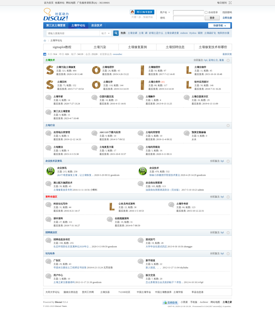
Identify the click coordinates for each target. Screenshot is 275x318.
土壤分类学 (154, 81)
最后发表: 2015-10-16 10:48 (208, 74)
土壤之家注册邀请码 (64, 282)
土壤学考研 (182, 203)
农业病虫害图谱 (154, 182)
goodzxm (115, 175)
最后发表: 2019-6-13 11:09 (205, 103)
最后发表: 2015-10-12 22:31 (190, 210)
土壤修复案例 (137, 47)
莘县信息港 (197, 292)
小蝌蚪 (93, 189)
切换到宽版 (229, 3)
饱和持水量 (223, 33)
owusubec (117, 54)
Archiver (204, 302)
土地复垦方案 (106, 147)
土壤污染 (100, 47)
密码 (162, 17)
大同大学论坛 (52, 292)
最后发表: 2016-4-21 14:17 (66, 210)
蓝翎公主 (213, 60)
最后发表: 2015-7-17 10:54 (70, 89)
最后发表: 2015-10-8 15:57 (112, 154)
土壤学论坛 (78, 25)
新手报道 (150, 260)
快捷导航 (218, 25)
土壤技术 (50, 60)
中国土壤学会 (144, 292)
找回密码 (227, 12)
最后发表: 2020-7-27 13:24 (66, 103)
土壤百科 (62, 81)
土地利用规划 (153, 147)
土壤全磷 (132, 33)
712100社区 (124, 292)
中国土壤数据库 (163, 292)
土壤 (141, 33)
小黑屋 (184, 302)
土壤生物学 (200, 67)
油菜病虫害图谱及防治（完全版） (163, 189)
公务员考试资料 (127, 203)
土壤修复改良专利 (62, 189)
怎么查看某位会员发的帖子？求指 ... (164, 282)
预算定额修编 (199, 132)
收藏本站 (59, 2)
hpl (205, 60)
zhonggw (188, 246)
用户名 (163, 12)
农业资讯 (62, 168)
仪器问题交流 (106, 96)
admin (201, 189)
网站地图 (70, 2)
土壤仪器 (105, 292)
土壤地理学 (108, 67)
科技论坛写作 (60, 203)
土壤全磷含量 (172, 33)
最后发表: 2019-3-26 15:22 (115, 74)
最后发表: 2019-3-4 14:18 (161, 89)
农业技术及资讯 (53, 161)
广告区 (57, 260)
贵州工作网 (88, 292)
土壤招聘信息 (175, 47)
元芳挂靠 (108, 267)
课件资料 (58, 218)
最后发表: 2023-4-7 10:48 (66, 118)
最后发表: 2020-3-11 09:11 (159, 154)
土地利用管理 (153, 132)
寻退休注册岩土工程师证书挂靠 (69, 267)
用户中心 (58, 275)
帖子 (104, 33)
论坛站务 (50, 253)
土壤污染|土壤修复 (66, 67)
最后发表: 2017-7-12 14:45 (161, 74)
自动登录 (211, 12)
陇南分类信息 (71, 292)
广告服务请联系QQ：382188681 (93, 2)
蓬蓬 (221, 60)
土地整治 (58, 147)
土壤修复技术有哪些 (213, 47)
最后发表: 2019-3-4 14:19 (116, 89)
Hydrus (192, 33)
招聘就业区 (51, 232)
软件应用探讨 (201, 81)
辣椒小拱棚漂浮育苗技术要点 (164, 175)
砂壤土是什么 (156, 33)
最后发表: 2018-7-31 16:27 (66, 225)
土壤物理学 (154, 67)
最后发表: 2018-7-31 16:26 (207, 89)
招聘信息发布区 (61, 239)
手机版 (193, 302)
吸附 (200, 33)
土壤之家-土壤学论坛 (44, 40)
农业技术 (96, 25)
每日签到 (222, 2)
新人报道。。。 (154, 267)
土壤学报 (178, 292)
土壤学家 (58, 96)
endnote (184, 33)
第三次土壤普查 (55, 25)
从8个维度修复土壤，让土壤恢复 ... (75, 175)
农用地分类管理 (61, 132)
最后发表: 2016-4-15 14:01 (112, 103)
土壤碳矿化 (210, 33)
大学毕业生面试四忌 (156, 246)
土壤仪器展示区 (200, 96)
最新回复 (227, 54)
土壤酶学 (150, 96)
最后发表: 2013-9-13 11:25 (159, 103)
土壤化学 (108, 81)
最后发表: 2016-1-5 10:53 (131, 210)
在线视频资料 (122, 218)
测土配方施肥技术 (62, 182)
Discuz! (59, 302)
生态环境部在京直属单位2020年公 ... (72, 246)
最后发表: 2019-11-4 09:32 (159, 139)
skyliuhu (184, 267)
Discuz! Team (61, 306)
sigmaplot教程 (62, 47)
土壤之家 (227, 302)
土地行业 (50, 125)
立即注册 (227, 17)
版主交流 (150, 275)
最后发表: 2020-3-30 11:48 (69, 74)
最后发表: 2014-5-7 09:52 (112, 139)
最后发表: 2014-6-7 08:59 (127, 225)
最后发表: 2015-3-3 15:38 (66, 154)
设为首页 (48, 2)
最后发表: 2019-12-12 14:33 (67, 139)
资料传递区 (51, 196)
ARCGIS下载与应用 (109, 132)
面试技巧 (150, 239)
